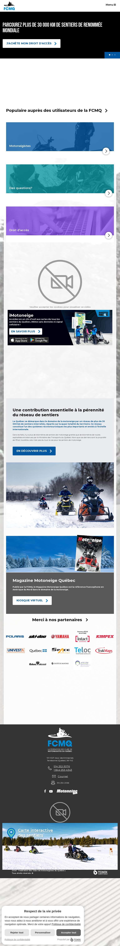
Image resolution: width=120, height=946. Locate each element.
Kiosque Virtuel (30, 600)
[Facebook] (45, 792)
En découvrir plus (32, 450)
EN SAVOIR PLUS (23, 331)
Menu (111, 4)
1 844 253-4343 (62, 770)
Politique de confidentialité (66, 924)
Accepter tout (68, 932)
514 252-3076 (61, 766)
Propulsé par (69, 939)
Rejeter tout (16, 932)
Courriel (63, 776)
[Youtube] (51, 792)
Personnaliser (42, 932)
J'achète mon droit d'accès (29, 43)
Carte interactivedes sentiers (35, 833)
